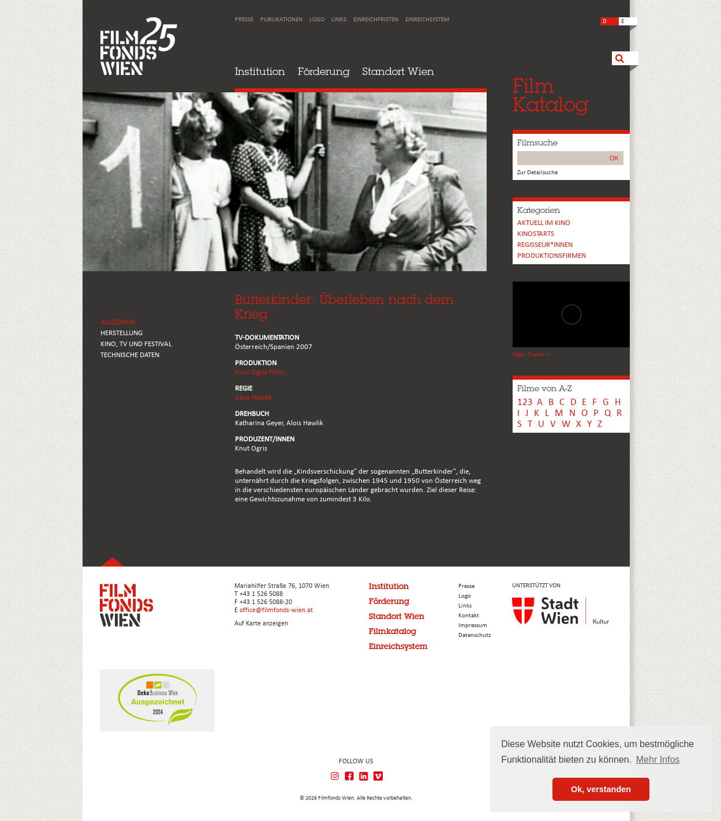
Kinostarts (535, 234)
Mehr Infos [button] (658, 759)
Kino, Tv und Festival (135, 344)
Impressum (472, 626)
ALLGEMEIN (117, 322)
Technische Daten (129, 355)
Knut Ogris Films (260, 372)
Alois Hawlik (253, 398)
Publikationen (281, 20)
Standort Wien (398, 71)
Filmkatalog (392, 631)
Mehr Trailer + (530, 355)
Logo (316, 20)
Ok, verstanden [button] (601, 789)
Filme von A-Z (544, 388)
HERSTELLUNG (121, 333)
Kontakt (468, 616)
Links (338, 20)
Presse (244, 20)
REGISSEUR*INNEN (545, 245)
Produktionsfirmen (551, 256)
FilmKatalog (550, 95)
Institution (260, 71)
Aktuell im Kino (543, 223)
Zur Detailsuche (537, 173)
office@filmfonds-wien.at (276, 610)
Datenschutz (474, 635)
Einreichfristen (375, 20)
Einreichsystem (427, 20)
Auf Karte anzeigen (261, 623)
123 (525, 402)
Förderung (324, 71)
